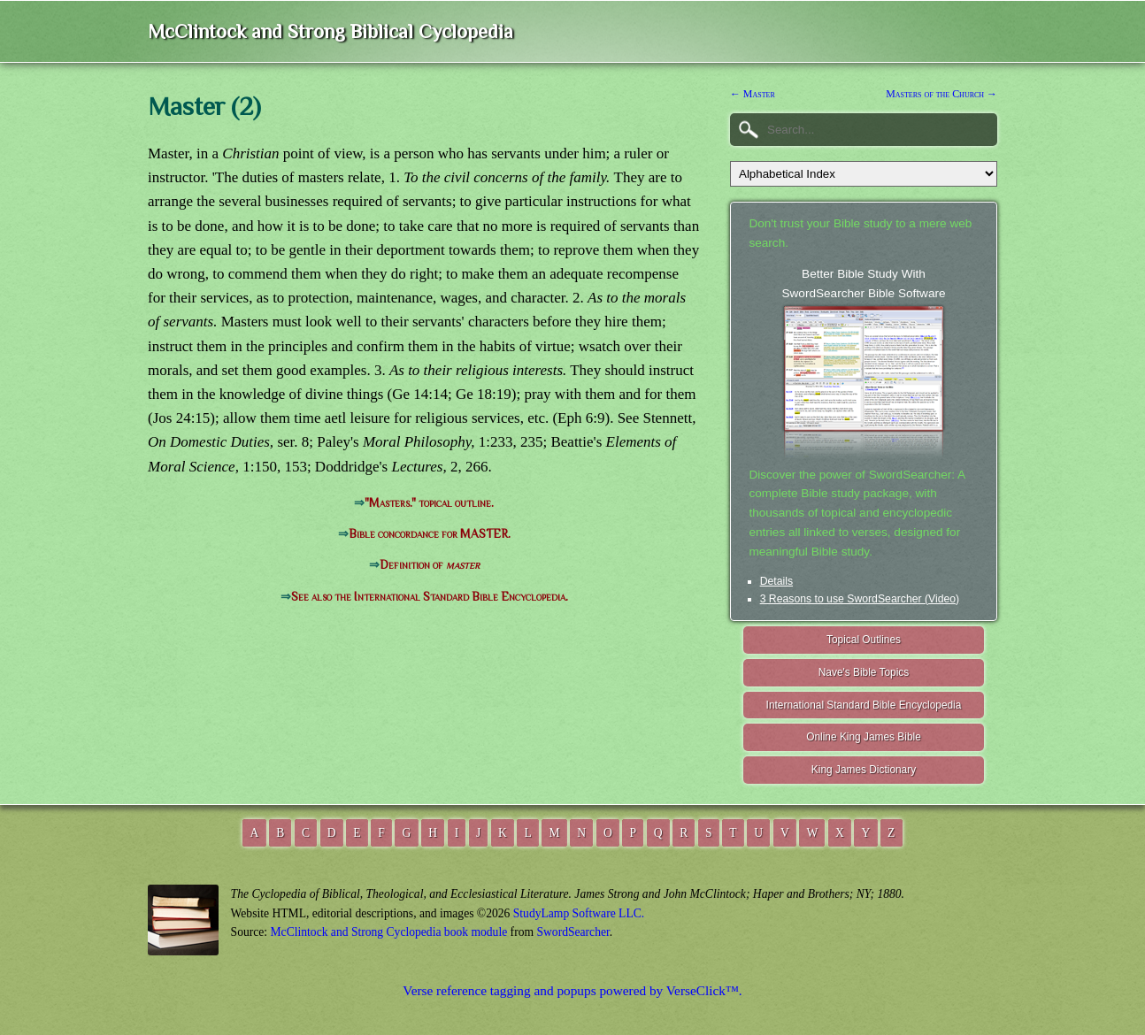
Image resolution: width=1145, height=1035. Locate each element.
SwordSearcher (572, 932)
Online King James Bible (863, 737)
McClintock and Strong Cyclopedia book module (389, 932)
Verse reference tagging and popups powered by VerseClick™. (572, 990)
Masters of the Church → (941, 94)
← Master (752, 94)
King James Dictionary (863, 769)
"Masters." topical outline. (429, 503)
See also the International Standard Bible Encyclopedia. (429, 596)
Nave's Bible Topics (864, 672)
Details (776, 581)
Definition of (430, 564)
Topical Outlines (863, 639)
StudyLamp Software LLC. (578, 913)
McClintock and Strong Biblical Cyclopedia (330, 31)
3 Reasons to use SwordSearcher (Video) (860, 599)
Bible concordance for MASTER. (430, 533)
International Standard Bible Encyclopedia (864, 705)
